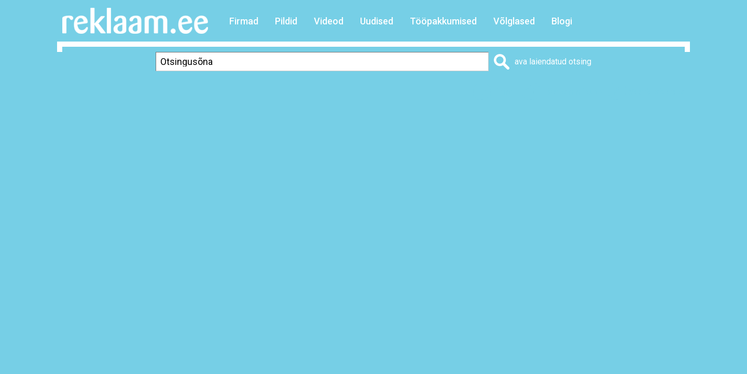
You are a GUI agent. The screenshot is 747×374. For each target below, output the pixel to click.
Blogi (561, 21)
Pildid (286, 21)
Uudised (376, 21)
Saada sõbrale (657, 92)
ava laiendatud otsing (553, 61)
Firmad (243, 21)
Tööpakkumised (443, 21)
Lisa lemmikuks (572, 92)
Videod (328, 21)
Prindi (504, 92)
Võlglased (514, 21)
